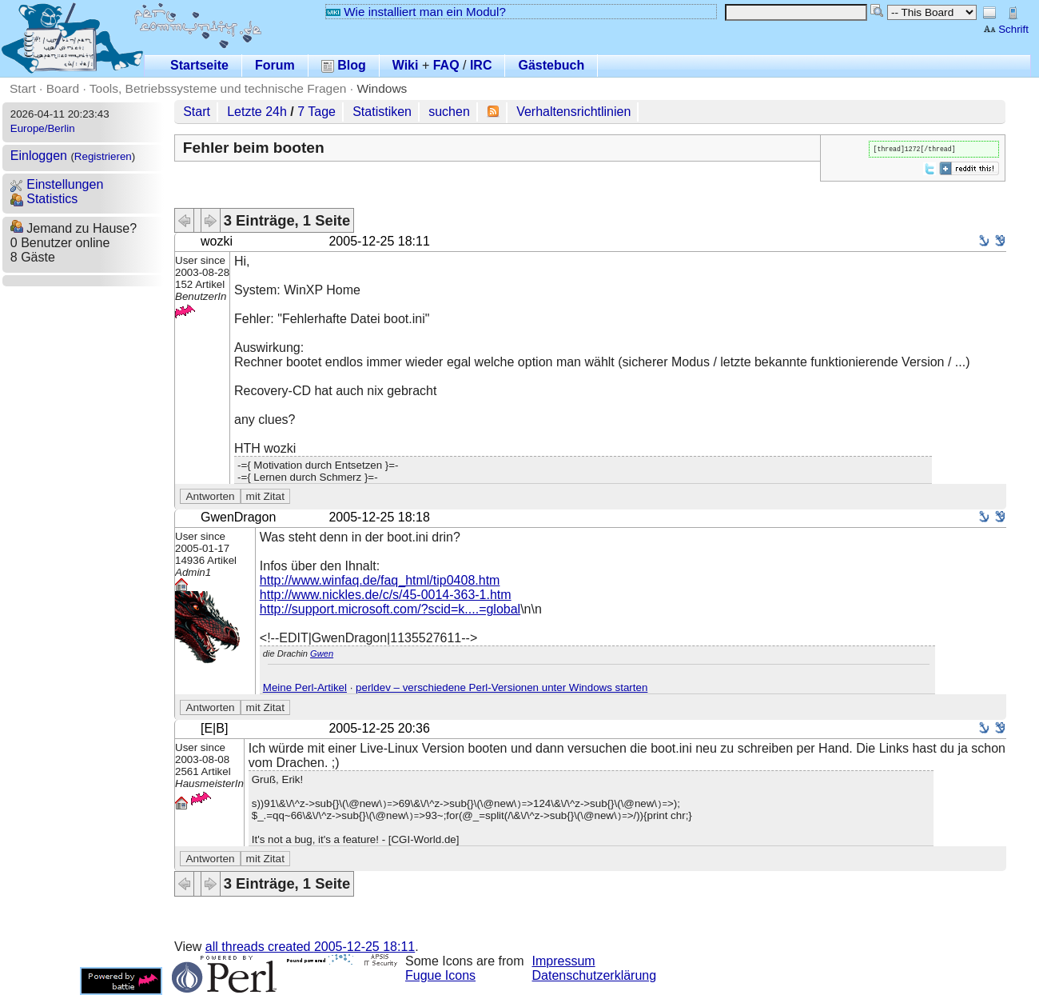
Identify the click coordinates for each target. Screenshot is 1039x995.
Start (23, 88)
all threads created (310, 946)
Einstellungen (57, 184)
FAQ (446, 65)
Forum (275, 65)
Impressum (563, 961)
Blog (343, 65)
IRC (481, 65)
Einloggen (38, 155)
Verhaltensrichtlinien (573, 111)
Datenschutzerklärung (594, 975)
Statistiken (382, 111)
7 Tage (316, 111)
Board (62, 88)
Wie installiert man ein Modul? (415, 11)
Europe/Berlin (42, 128)
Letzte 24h (257, 111)
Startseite (199, 65)
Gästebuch (551, 65)
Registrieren (103, 156)
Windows (381, 88)
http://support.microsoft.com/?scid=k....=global (390, 609)
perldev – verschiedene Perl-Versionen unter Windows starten (501, 687)
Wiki (405, 65)
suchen (449, 111)
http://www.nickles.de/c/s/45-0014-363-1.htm (386, 594)
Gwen (321, 653)
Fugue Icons (440, 975)
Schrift (1006, 29)
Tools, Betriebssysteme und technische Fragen (218, 88)
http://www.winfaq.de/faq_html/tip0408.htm (380, 580)
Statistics (44, 199)
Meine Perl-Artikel (305, 687)
